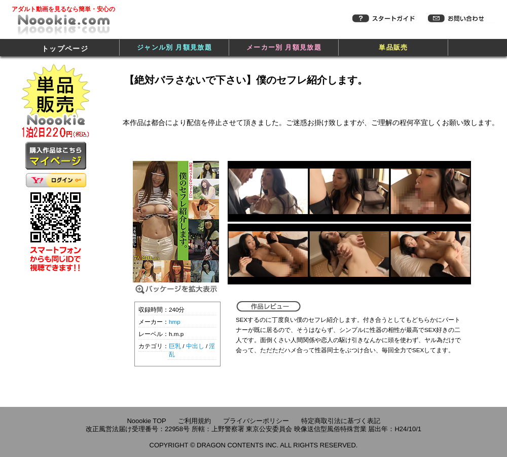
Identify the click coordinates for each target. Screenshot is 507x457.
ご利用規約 (194, 421)
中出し (195, 346)
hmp (174, 321)
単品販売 (393, 47)
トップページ (65, 49)
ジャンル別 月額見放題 (174, 47)
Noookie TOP (146, 421)
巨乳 (175, 346)
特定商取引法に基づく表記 (340, 421)
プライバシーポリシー (256, 421)
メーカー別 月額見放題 (283, 47)
